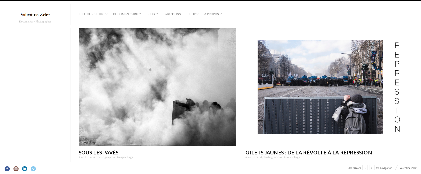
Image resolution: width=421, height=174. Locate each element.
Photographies (92, 14)
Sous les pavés (99, 152)
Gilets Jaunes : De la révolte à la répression (308, 152)
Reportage (125, 157)
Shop (192, 14)
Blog (150, 14)
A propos (211, 14)
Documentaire (125, 14)
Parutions (172, 14)
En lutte (85, 157)
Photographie (104, 157)
